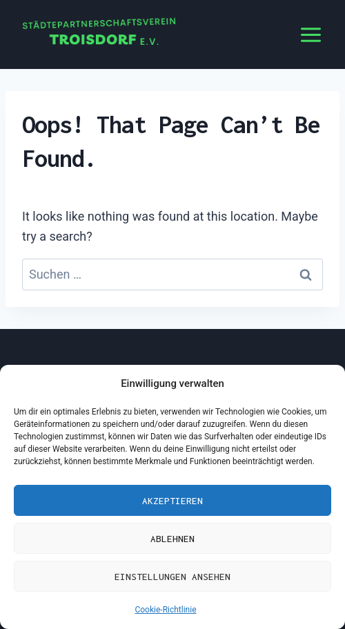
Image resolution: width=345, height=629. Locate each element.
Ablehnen (172, 538)
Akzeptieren (172, 500)
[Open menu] (310, 34)
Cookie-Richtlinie (165, 610)
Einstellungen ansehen (172, 576)
